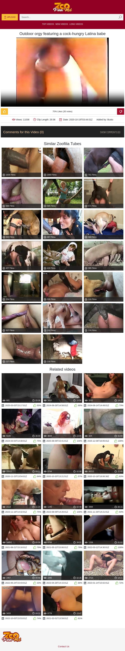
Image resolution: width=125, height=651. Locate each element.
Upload (9, 17)
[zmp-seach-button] (120, 17)
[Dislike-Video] (120, 111)
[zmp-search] (71, 17)
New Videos (62, 24)
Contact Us (63, 646)
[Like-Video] (4, 111)
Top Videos (48, 24)
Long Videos (76, 24)
